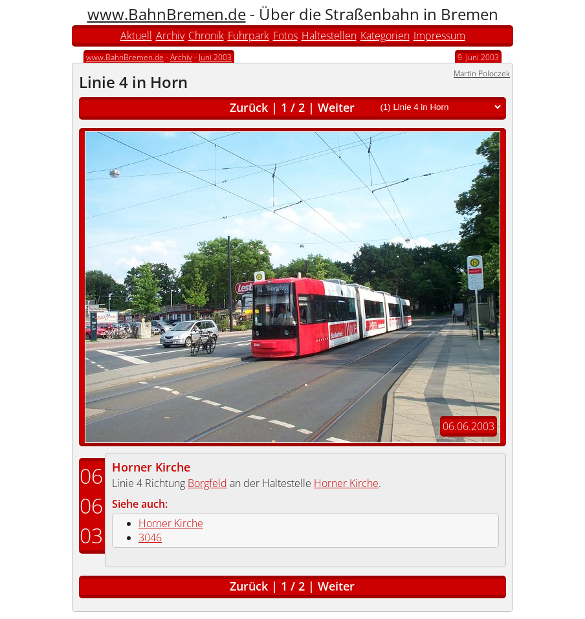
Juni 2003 (215, 57)
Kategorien (385, 35)
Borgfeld (207, 483)
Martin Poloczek (482, 73)
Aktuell (136, 35)
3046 (150, 537)
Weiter (336, 107)
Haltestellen (329, 35)
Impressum (439, 35)
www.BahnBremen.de (166, 14)
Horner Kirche (151, 467)
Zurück (249, 107)
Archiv (170, 35)
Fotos (285, 35)
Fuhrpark (248, 35)
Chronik (206, 35)
